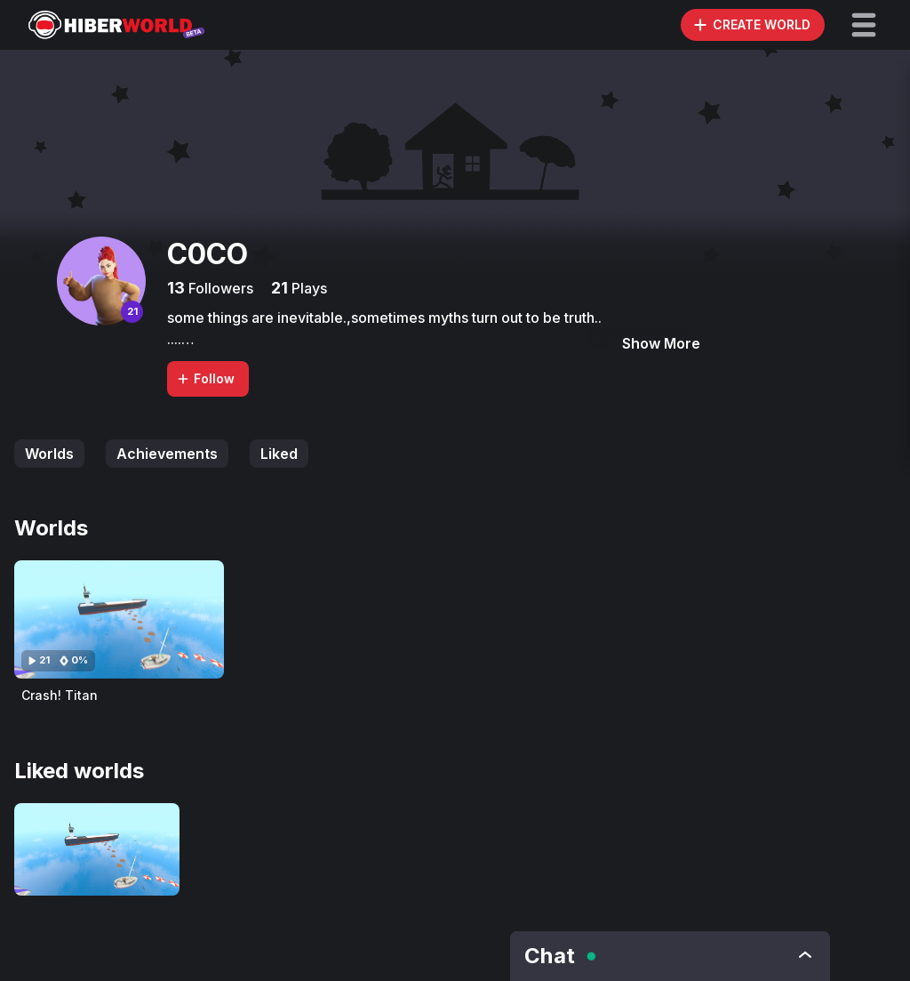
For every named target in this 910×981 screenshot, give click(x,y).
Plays (307, 288)
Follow (205, 378)
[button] (864, 25)
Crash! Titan (59, 695)
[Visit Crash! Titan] (119, 619)
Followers (219, 288)
